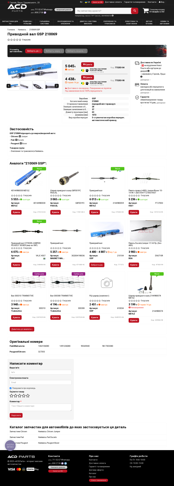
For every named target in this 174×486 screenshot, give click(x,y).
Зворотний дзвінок (63, 10)
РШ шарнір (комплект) (99, 296)
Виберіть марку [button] (54, 51)
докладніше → (145, 80)
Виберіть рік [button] (34, 51)
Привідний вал (95, 190)
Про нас (92, 477)
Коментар (15, 401)
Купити (87, 64)
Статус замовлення (98, 480)
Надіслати (16, 415)
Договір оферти (96, 470)
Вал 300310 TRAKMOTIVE (22, 296)
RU (81, 2)
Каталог (92, 473)
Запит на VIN (97, 2)
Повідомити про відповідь (22, 388)
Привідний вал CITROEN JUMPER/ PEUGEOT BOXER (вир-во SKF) (26, 244)
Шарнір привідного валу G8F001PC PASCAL (65, 191)
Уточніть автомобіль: (16, 50)
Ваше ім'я (14, 368)
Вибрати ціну (97, 265)
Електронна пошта (19, 378)
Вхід (161, 2)
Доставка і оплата (113, 2)
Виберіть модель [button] (76, 51)
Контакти (152, 2)
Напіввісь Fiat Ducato (47, 437)
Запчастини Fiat (17, 437)
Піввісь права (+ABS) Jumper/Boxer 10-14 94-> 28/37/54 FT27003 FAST (146, 191)
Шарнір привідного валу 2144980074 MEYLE (145, 297)
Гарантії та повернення (99, 466)
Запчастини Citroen (18, 431)
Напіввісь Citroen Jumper (49, 431)
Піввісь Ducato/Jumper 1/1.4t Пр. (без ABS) (145, 244)
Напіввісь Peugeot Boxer (48, 443)
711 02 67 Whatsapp (41, 9)
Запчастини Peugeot (19, 443)
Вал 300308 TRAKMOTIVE (61, 296)
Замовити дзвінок (58, 467)
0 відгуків (26, 40)
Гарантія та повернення (134, 2)
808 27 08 (37, 12)
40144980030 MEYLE (20, 190)
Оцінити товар (17, 392)
